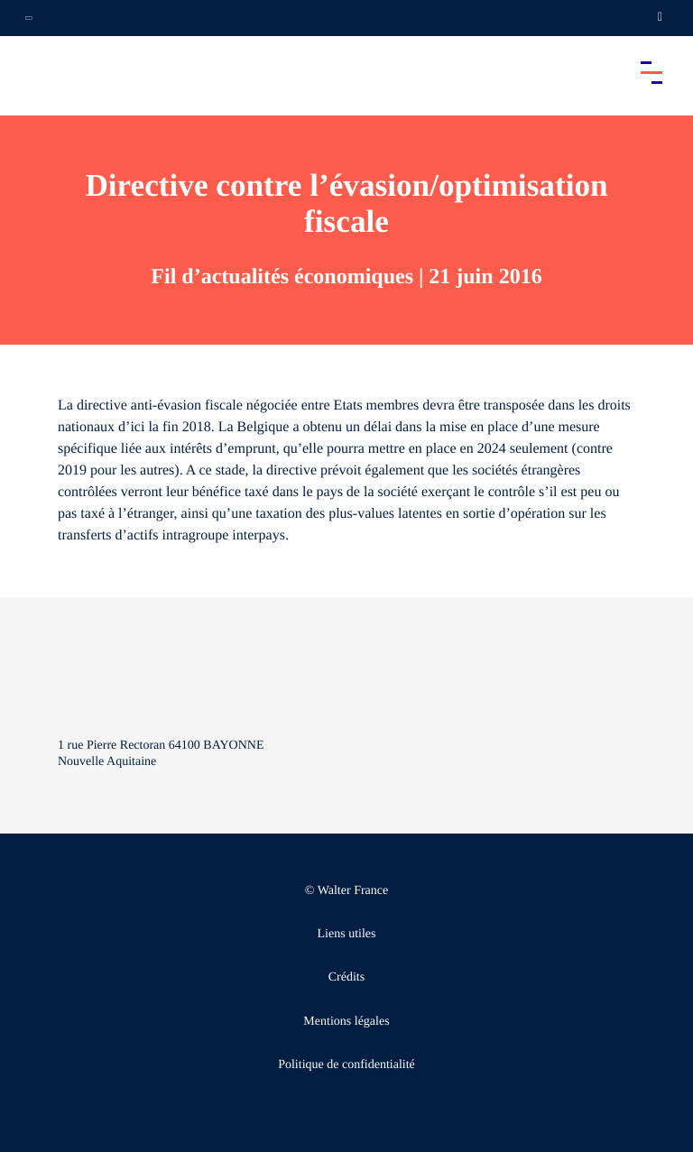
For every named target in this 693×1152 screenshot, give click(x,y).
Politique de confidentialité (346, 1065)
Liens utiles (347, 934)
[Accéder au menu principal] (651, 72)
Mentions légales (346, 1021)
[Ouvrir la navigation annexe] (29, 18)
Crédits (346, 977)
